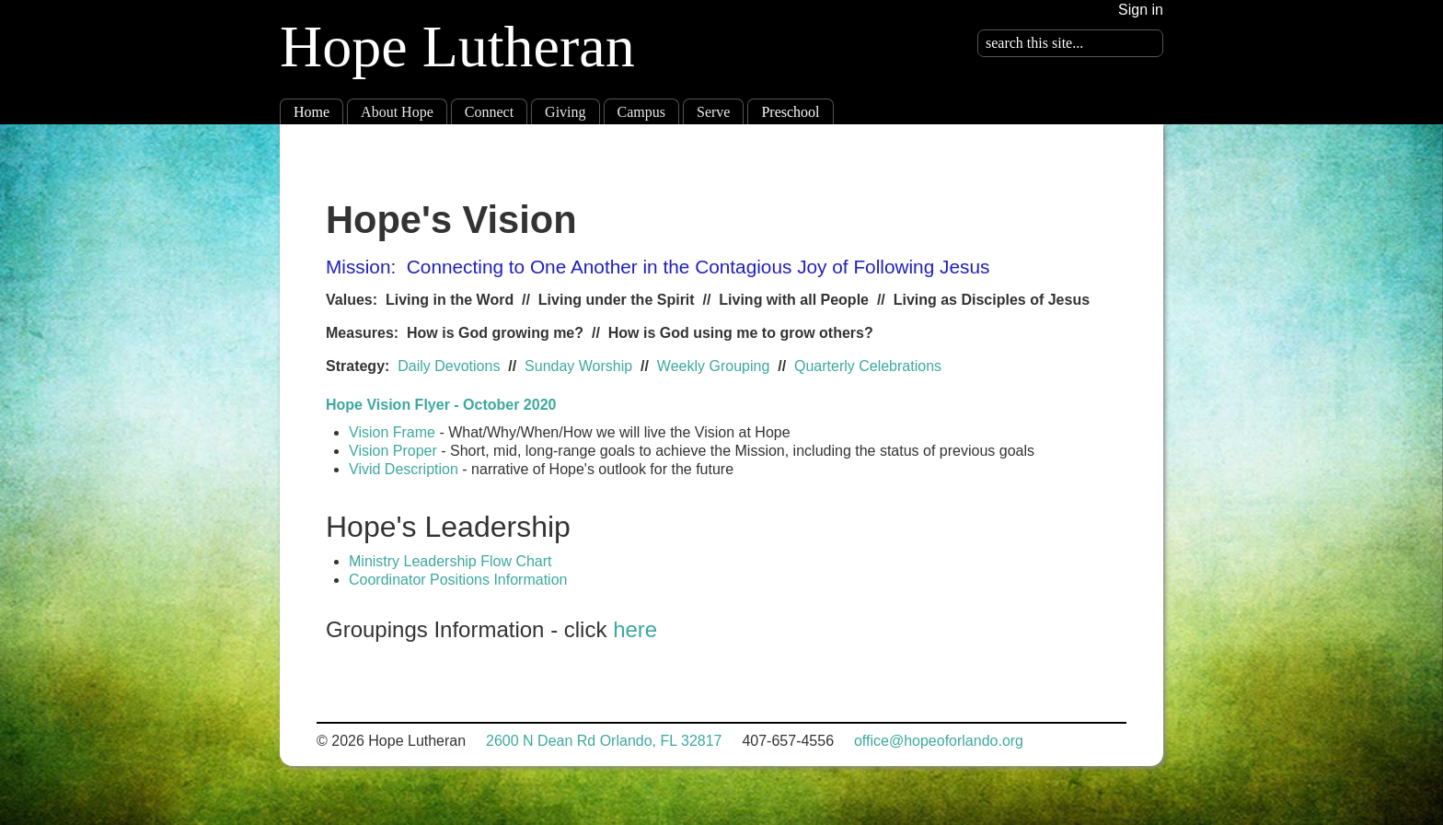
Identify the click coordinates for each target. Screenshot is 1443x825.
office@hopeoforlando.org (938, 741)
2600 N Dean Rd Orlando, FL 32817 (604, 741)
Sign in (1140, 9)
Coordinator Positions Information (458, 579)
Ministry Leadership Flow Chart (452, 561)
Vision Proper (395, 451)
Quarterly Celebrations (867, 366)
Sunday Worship (578, 366)
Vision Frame (392, 432)
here (635, 629)
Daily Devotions (449, 366)
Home (311, 112)
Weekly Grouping (713, 366)
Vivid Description (403, 469)
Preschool (790, 112)
